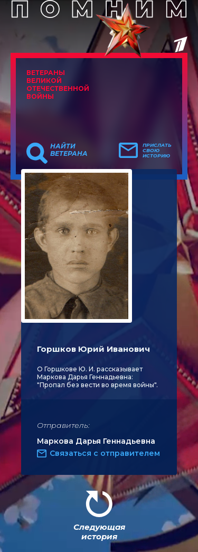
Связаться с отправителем (105, 453)
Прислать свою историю (157, 150)
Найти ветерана (69, 150)
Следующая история (99, 531)
